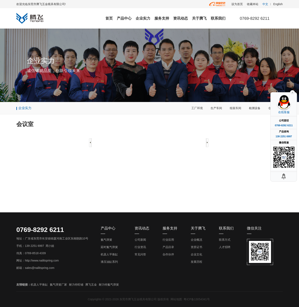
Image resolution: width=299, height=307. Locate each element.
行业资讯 (140, 247)
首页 (109, 18)
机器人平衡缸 (109, 254)
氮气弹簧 (106, 239)
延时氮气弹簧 (109, 247)
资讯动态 (180, 18)
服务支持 (161, 18)
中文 (265, 4)
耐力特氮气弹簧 (109, 284)
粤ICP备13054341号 (197, 299)
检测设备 (254, 108)
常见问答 (140, 254)
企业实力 (143, 18)
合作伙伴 (168, 254)
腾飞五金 (91, 284)
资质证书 (196, 247)
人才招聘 (224, 247)
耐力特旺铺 (76, 284)
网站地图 (176, 299)
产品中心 (124, 18)
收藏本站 (252, 4)
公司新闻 (140, 239)
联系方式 (224, 239)
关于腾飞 (199, 18)
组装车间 (235, 108)
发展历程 (196, 261)
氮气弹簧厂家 (58, 284)
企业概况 (196, 239)
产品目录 (168, 247)
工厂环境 (197, 108)
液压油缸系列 (109, 261)
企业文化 (196, 254)
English (278, 4)
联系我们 (218, 18)
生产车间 (216, 108)
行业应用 (168, 239)
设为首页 (237, 4)
